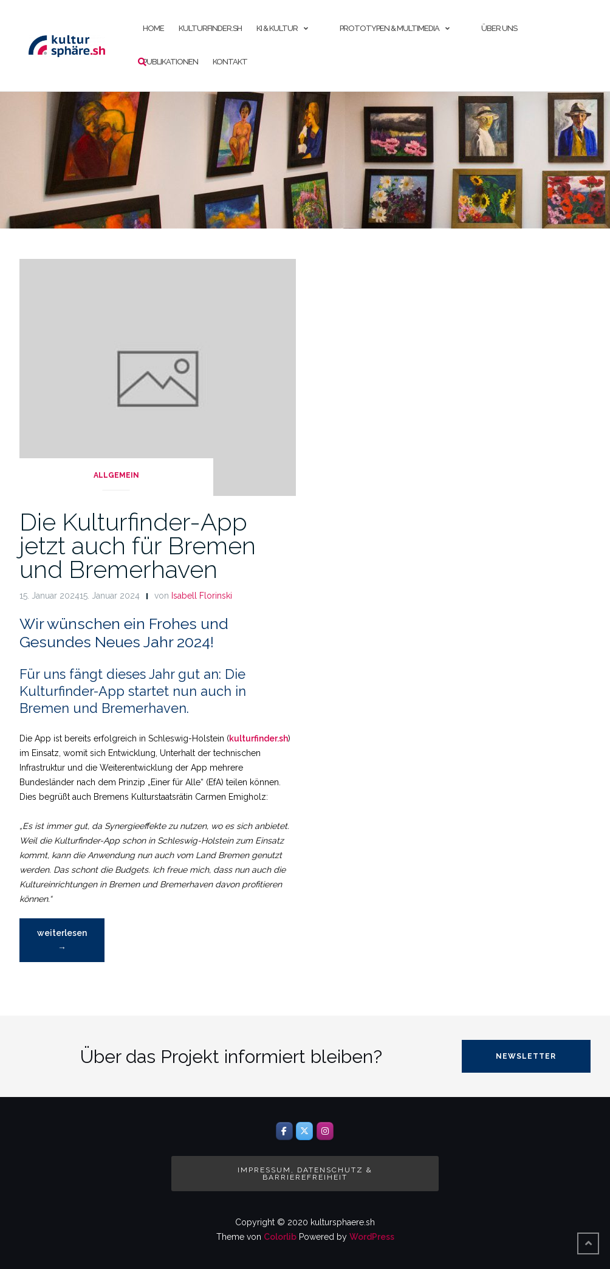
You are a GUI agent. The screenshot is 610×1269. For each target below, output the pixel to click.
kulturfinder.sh (210, 28)
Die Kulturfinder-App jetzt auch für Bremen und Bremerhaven (137, 545)
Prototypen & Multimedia (389, 28)
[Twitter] (304, 1131)
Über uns (499, 28)
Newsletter (526, 1056)
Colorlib (280, 1237)
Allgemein (116, 475)
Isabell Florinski (201, 595)
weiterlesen (64, 943)
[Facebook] (284, 1131)
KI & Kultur (277, 28)
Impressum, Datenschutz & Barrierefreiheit (305, 1173)
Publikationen (170, 61)
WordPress (371, 1237)
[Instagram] (325, 1131)
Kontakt (230, 61)
